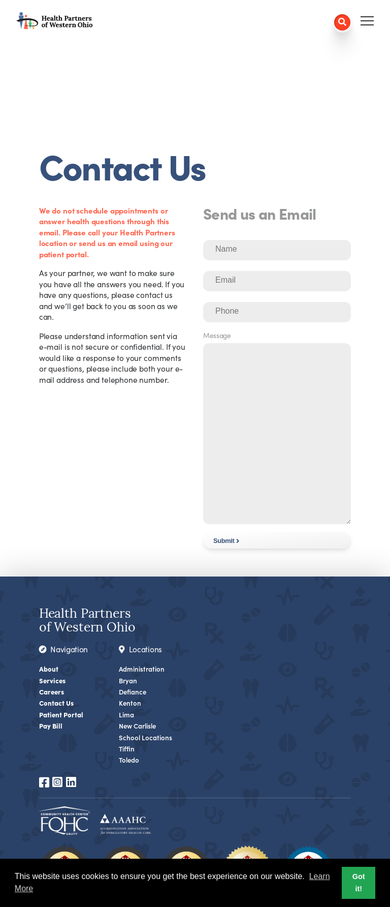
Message (217, 335)
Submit (223, 541)
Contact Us (56, 702)
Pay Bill (51, 725)
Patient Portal (61, 714)
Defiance (133, 692)
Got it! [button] (358, 882)
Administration (142, 669)
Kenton (130, 703)
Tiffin (127, 748)
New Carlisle (138, 726)
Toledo (129, 760)
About (48, 668)
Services (53, 680)
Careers (52, 691)
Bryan (128, 680)
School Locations (145, 737)
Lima (126, 714)
